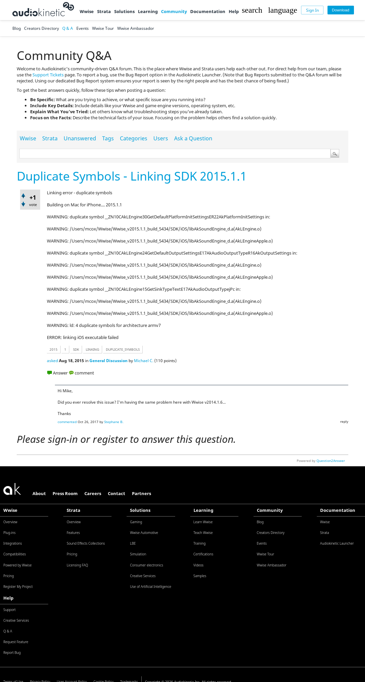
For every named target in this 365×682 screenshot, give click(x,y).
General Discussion (108, 360)
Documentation (207, 11)
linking (92, 349)
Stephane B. (114, 421)
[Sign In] (312, 10)
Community (174, 11)
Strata (104, 11)
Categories (133, 138)
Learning (148, 11)
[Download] (340, 10)
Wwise (87, 11)
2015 (54, 349)
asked (52, 360)
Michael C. (143, 360)
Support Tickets (48, 75)
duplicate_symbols (123, 349)
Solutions (124, 11)
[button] (252, 10)
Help (234, 11)
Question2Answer (330, 460)
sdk (76, 349)
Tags (108, 138)
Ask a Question (193, 138)
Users (160, 138)
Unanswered (80, 138)
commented (67, 421)
